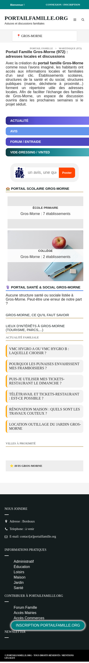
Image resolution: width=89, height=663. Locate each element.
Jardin (19, 582)
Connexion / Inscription (63, 4)
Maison (20, 577)
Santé (18, 588)
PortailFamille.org (36, 18)
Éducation (22, 567)
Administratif (24, 561)
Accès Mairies (25, 613)
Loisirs (19, 572)
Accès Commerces (29, 618)
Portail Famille (41, 48)
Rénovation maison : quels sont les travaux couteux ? (44, 411)
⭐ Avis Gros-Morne (26, 465)
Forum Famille (25, 607)
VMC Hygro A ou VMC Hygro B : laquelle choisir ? (39, 351)
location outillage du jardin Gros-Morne (45, 426)
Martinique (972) (70, 48)
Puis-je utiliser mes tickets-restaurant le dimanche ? (37, 381)
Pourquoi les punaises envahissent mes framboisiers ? (44, 366)
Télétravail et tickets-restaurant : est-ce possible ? (44, 396)
